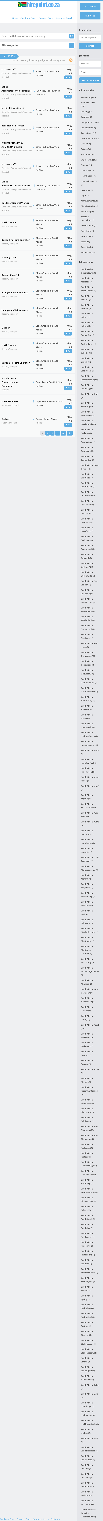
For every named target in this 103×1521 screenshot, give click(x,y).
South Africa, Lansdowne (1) (88, 841)
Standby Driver (9, 257)
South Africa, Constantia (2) (87, 511)
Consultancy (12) (88, 133)
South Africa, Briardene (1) (87, 449)
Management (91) (89, 200)
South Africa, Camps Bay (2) (87, 458)
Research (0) (87, 236)
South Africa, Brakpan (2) (87, 431)
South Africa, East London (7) (89, 583)
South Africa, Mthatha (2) (87, 982)
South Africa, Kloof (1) (90, 788)
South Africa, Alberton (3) (87, 280)
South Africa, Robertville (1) (87, 1208)
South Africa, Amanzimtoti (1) (88, 289)
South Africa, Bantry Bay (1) (87, 333)
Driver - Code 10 (10, 274)
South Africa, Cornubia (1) (87, 520)
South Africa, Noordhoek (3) (88, 1000)
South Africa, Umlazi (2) (87, 1431)
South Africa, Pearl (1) (90, 1071)
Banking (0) (86, 111)
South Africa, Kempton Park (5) (89, 761)
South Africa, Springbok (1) (87, 1306)
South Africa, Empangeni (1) (88, 627)
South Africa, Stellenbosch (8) (88, 1342)
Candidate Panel (28, 18)
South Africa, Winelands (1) (87, 1484)
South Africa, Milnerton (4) (87, 921)
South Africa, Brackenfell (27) (88, 422)
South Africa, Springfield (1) (88, 1315)
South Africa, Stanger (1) (87, 1333)
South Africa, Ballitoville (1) (87, 324)
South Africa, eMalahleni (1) (88, 618)
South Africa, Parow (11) (87, 1053)
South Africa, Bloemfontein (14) (89, 378)
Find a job (90, 15)
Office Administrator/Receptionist (16, 88)
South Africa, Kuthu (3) (90, 823)
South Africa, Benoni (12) (87, 360)
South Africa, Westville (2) (87, 1476)
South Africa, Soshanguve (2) (88, 1280)
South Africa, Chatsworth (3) (88, 494)
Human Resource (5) (89, 183)
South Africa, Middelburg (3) (88, 895)
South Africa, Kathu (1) (90, 752)
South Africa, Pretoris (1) (87, 1155)
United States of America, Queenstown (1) (88, 1513)
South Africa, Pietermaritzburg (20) (89, 1091)
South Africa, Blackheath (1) (87, 369)
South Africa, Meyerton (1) (87, 886)
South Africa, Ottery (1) (87, 1018)
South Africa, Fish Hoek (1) (89, 645)
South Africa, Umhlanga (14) (88, 1413)
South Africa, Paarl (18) (90, 1027)
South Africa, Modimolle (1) (87, 939)
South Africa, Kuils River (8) (89, 814)
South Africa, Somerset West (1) (89, 1271)
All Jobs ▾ (9, 56)
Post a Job (55, 1519)
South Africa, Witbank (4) (87, 1493)
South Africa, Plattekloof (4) (87, 1110)
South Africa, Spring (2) (87, 1297)
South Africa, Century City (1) (88, 485)
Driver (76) (86, 149)
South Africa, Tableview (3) (87, 1378)
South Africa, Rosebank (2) (87, 1244)
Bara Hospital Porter (12, 125)
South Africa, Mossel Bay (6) (87, 961)
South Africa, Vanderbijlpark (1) (89, 1449)
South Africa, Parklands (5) (87, 1035)
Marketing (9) (87, 211)
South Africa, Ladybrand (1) (87, 832)
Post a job (90, 6)
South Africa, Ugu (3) (89, 1395)
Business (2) (86, 117)
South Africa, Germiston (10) (88, 654)
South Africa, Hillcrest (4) (87, 707)
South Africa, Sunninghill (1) (88, 1369)
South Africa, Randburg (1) (87, 1181)
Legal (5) (85, 195)
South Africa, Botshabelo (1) (87, 413)
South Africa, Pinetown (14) (87, 1101)
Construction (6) (88, 127)
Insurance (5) (87, 190)
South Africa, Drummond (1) (88, 547)
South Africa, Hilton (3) (87, 716)
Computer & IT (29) (90, 122)
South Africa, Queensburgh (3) (89, 1164)
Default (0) (86, 143)
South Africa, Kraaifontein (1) (88, 806)
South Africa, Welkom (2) (87, 1467)
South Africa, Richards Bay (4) (88, 1199)
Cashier (5, 418)
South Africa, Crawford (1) (87, 529)
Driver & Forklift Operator (15, 239)
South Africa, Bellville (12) (87, 351)
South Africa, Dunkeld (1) (87, 556)
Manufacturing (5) (89, 206)
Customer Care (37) (90, 138)
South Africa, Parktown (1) (87, 1044)
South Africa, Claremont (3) (87, 503)
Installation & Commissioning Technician (9, 382)
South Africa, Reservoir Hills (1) (89, 1190)
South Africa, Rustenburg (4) (88, 1253)
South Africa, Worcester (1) (87, 1502)
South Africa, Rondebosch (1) (88, 1217)
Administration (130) (88, 104)
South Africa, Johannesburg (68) (89, 743)
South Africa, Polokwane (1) (87, 1119)
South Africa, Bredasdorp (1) (88, 440)
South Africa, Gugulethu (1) (87, 672)
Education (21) (87, 154)
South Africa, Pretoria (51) (87, 1146)
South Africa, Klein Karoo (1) (90, 779)
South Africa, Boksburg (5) (87, 404)
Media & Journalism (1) (87, 218)
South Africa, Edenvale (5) (87, 592)
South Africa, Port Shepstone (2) (89, 1137)
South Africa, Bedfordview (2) (88, 342)
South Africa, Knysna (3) (87, 797)
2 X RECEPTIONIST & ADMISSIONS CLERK (12, 144)
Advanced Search (64, 18)
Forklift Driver (9, 222)
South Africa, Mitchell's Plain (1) (89, 930)
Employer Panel (46, 18)
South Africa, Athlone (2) (87, 307)
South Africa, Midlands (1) (87, 903)
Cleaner (5, 327)
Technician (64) (88, 252)
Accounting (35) (88, 97)
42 (63, 433)
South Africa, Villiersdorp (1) (88, 1458)
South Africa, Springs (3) (87, 1324)
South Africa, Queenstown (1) (88, 1173)
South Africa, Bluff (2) (89, 396)
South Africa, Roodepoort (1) (88, 1235)
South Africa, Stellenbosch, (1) (89, 1351)
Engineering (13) (89, 159)
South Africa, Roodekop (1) (87, 1226)
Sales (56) (85, 241)
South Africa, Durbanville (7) (88, 574)
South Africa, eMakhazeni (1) (88, 600)
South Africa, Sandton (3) (87, 1262)
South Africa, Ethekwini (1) (87, 636)
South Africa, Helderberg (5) (88, 699)
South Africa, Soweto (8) (87, 1288)
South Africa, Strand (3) (87, 1360)
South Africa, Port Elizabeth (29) (89, 1128)
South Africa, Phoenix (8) (87, 1080)
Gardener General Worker (15, 202)
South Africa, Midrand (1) (87, 912)
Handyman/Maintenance (14, 292)
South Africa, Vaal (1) (89, 1440)
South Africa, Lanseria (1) (87, 850)
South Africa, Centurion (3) (87, 476)
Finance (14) (86, 165)
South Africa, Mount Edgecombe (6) (90, 971)
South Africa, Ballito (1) (87, 315)
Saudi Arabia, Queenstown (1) (88, 271)
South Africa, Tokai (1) (90, 1387)
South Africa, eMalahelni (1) (88, 609)
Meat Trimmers (9, 401)
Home (15, 18)
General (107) (87, 170)
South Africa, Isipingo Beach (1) (89, 734)
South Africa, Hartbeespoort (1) (89, 690)
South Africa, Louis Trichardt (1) (90, 859)
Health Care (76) (88, 175)
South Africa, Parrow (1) (87, 1062)
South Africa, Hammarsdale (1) (89, 681)
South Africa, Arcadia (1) (87, 298)
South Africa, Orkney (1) (87, 1009)
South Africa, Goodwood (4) (87, 663)
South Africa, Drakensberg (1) (88, 538)
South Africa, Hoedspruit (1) (88, 725)
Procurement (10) (89, 225)
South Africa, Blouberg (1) (87, 387)
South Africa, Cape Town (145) (90, 467)
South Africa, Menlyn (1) (87, 877)
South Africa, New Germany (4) (89, 991)
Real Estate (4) (87, 231)
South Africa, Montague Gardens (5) (87, 950)
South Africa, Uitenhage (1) (87, 1404)
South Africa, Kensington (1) (88, 770)
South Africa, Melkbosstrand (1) (89, 868)
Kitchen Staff (8, 69)
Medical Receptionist (12, 108)
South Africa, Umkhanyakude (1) (90, 1422)
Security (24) (87, 247)
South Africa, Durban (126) (87, 565)
